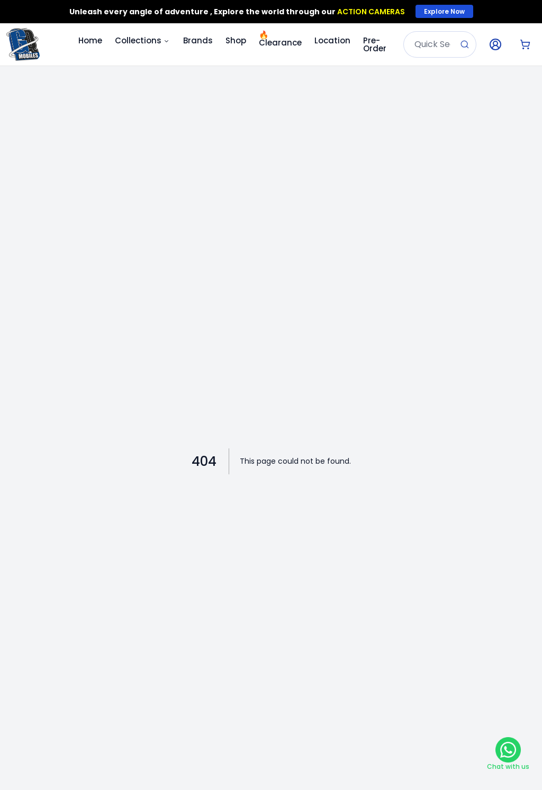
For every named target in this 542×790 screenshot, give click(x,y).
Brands (198, 40)
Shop (235, 40)
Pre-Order (374, 44)
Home (90, 40)
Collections (142, 40)
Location (332, 40)
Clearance (280, 38)
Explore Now (444, 11)
